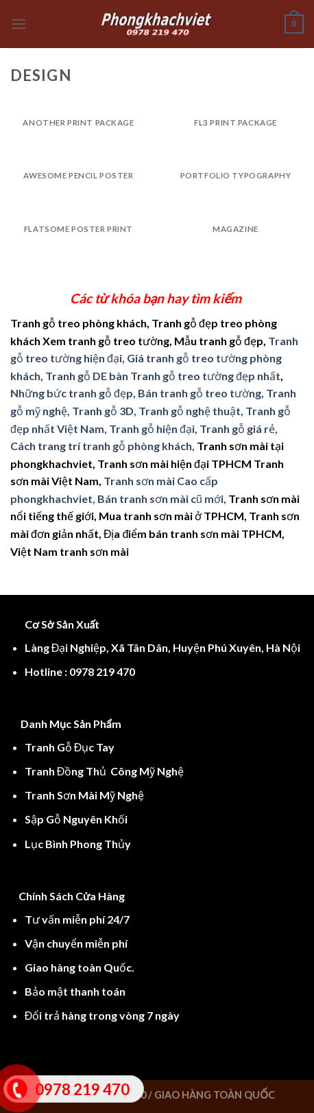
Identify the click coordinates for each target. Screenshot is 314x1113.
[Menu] (18, 23)
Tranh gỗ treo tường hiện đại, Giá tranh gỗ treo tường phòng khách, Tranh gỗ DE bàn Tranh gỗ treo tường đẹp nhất (154, 358)
